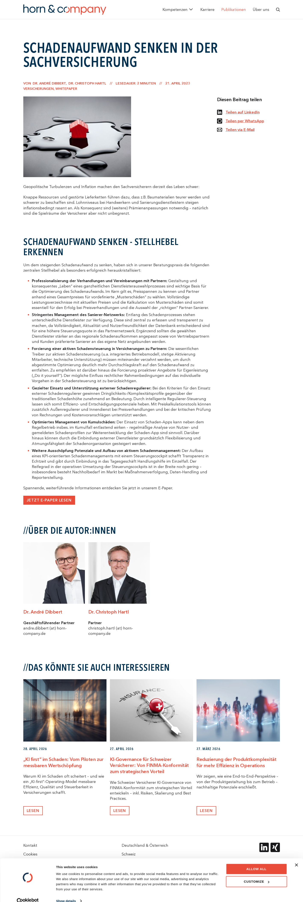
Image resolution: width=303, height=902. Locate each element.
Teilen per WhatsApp (240, 121)
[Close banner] (296, 857)
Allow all (256, 861)
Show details (66, 893)
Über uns (261, 9)
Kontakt (30, 845)
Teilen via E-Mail (236, 129)
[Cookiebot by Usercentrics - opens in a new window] (27, 893)
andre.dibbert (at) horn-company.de (45, 631)
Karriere (207, 9)
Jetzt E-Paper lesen (49, 500)
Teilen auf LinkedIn (238, 112)
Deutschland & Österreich (145, 845)
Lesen (33, 810)
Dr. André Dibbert (42, 612)
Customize (256, 874)
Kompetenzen (175, 9)
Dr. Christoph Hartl (108, 612)
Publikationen (233, 9)
